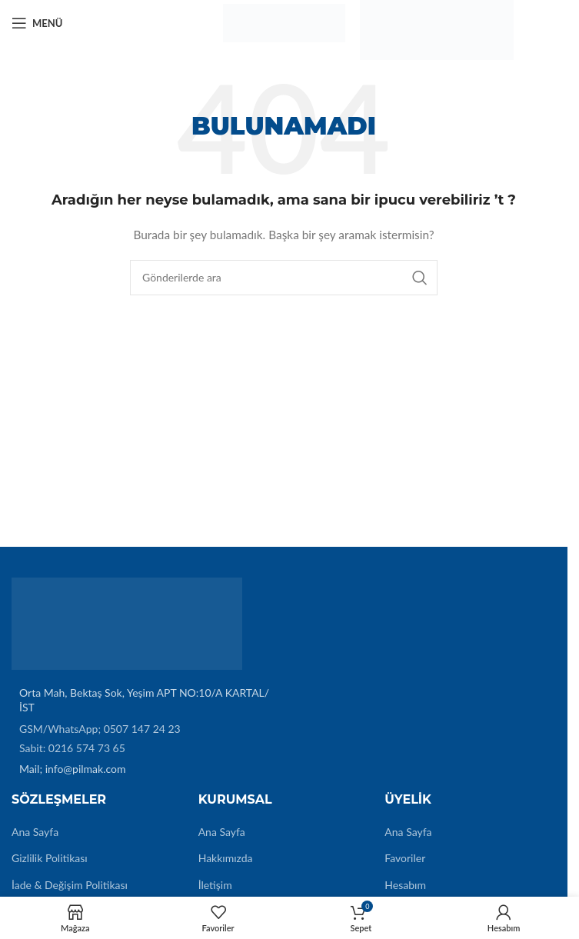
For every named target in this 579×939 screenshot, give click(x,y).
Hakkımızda (225, 857)
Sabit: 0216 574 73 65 (72, 747)
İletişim (215, 884)
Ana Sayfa (35, 831)
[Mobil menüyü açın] (37, 23)
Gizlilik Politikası (50, 857)
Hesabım (405, 884)
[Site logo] (283, 21)
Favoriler (404, 857)
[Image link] (127, 621)
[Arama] (284, 277)
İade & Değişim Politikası (70, 884)
